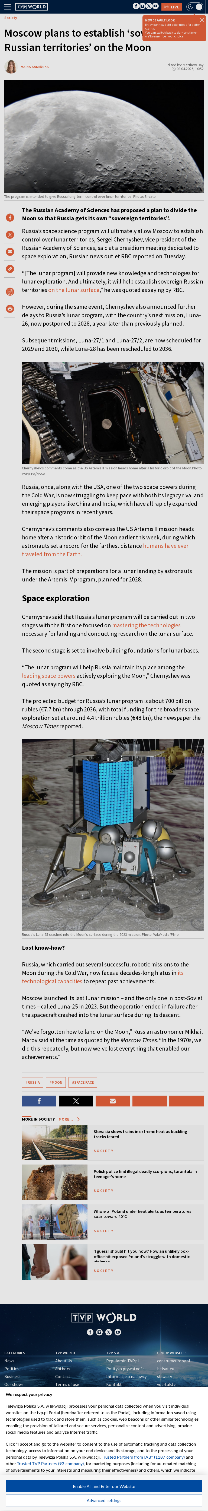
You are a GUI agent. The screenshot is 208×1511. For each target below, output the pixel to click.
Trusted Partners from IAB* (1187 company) (143, 1456)
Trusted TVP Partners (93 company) (50, 1463)
